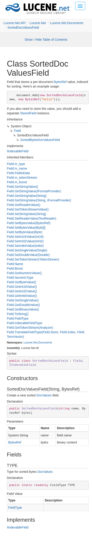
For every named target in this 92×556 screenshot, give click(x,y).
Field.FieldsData (18, 173)
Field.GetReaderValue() (23, 205)
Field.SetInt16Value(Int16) (25, 236)
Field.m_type (16, 164)
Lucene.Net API (14, 23)
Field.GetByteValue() (21, 282)
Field (17, 131)
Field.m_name (17, 168)
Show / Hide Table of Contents (46, 39)
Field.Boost (15, 268)
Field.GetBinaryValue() (23, 309)
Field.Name (15, 264)
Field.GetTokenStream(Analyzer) (30, 327)
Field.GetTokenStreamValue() (28, 209)
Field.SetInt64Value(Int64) (25, 246)
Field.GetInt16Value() (22, 286)
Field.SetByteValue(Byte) (24, 232)
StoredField (28, 113)
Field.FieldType (17, 318)
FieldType (15, 507)
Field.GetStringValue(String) (26, 196)
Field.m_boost (17, 182)
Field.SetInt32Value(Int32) (25, 241)
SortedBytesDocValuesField (40, 140)
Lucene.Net (38, 23)
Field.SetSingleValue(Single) (27, 250)
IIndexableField (17, 151)
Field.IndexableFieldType (24, 323)
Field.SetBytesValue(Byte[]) (26, 227)
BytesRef (60, 82)
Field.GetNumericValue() (24, 273)
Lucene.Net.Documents (66, 23)
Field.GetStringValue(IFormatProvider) (34, 191)
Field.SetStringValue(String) (26, 214)
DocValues (44, 395)
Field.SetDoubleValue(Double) (28, 255)
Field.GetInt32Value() (22, 291)
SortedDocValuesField (23, 27)
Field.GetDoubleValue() (23, 305)
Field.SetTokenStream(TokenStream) (33, 259)
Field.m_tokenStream (22, 177)
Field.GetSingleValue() (23, 300)
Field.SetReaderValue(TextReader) (31, 218)
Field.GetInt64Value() (22, 296)
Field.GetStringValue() (22, 186)
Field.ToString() (17, 314)
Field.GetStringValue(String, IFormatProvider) (39, 200)
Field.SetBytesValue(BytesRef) (28, 223)
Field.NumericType (20, 277)
